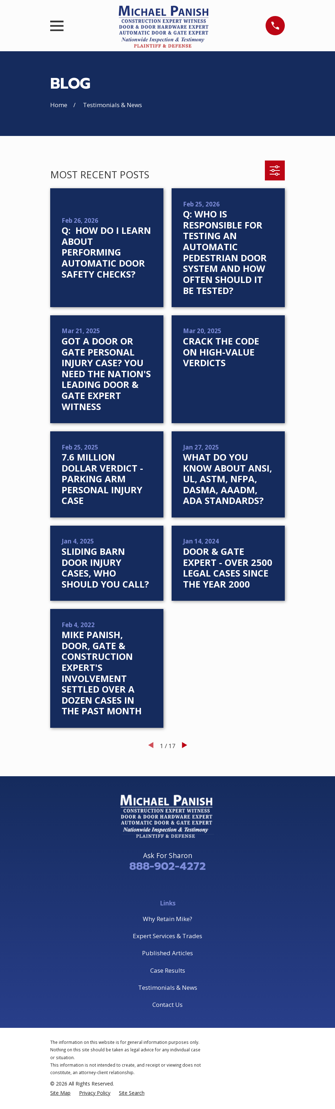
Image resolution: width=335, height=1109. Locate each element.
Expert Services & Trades (167, 936)
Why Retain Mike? (167, 919)
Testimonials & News (167, 987)
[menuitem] (60, 1093)
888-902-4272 (167, 866)
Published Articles (167, 953)
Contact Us (167, 1004)
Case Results (167, 970)
